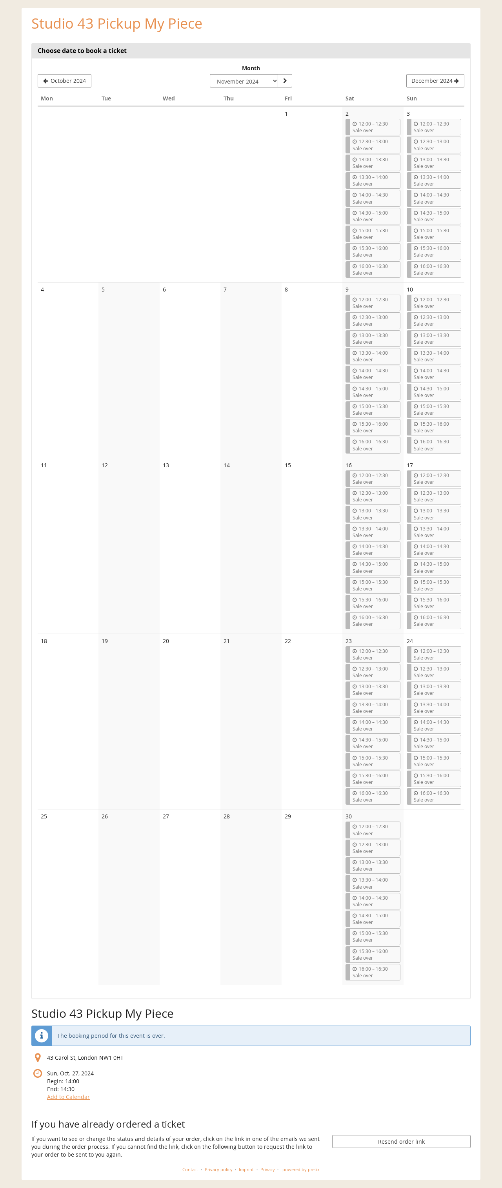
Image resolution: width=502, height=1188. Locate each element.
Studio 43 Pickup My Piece (116, 23)
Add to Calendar (68, 1097)
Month (251, 68)
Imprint (246, 1169)
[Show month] (285, 80)
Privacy (267, 1169)
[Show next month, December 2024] (435, 80)
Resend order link (401, 1141)
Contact (190, 1169)
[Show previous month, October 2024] (64, 80)
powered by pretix (301, 1169)
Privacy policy (219, 1169)
